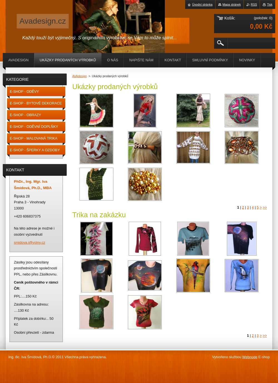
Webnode (249, 357)
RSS (254, 4)
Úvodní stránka (202, 4)
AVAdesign (79, 76)
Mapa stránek (231, 4)
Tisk (269, 4)
